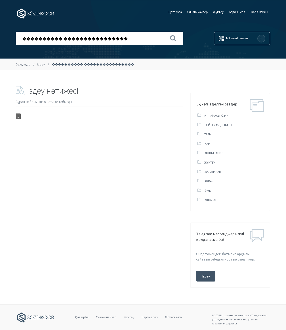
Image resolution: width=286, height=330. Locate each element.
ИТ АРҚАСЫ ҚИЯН (216, 116)
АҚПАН (209, 181)
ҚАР (207, 144)
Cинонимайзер (197, 12)
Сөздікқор (23, 64)
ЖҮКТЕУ (209, 162)
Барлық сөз (237, 12)
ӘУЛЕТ (208, 191)
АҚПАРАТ (210, 200)
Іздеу (41, 64)
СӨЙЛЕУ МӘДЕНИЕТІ (218, 125)
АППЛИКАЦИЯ (213, 153)
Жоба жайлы (259, 12)
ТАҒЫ (207, 134)
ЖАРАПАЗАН (212, 172)
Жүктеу (218, 12)
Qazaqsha (175, 12)
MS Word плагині (242, 38)
